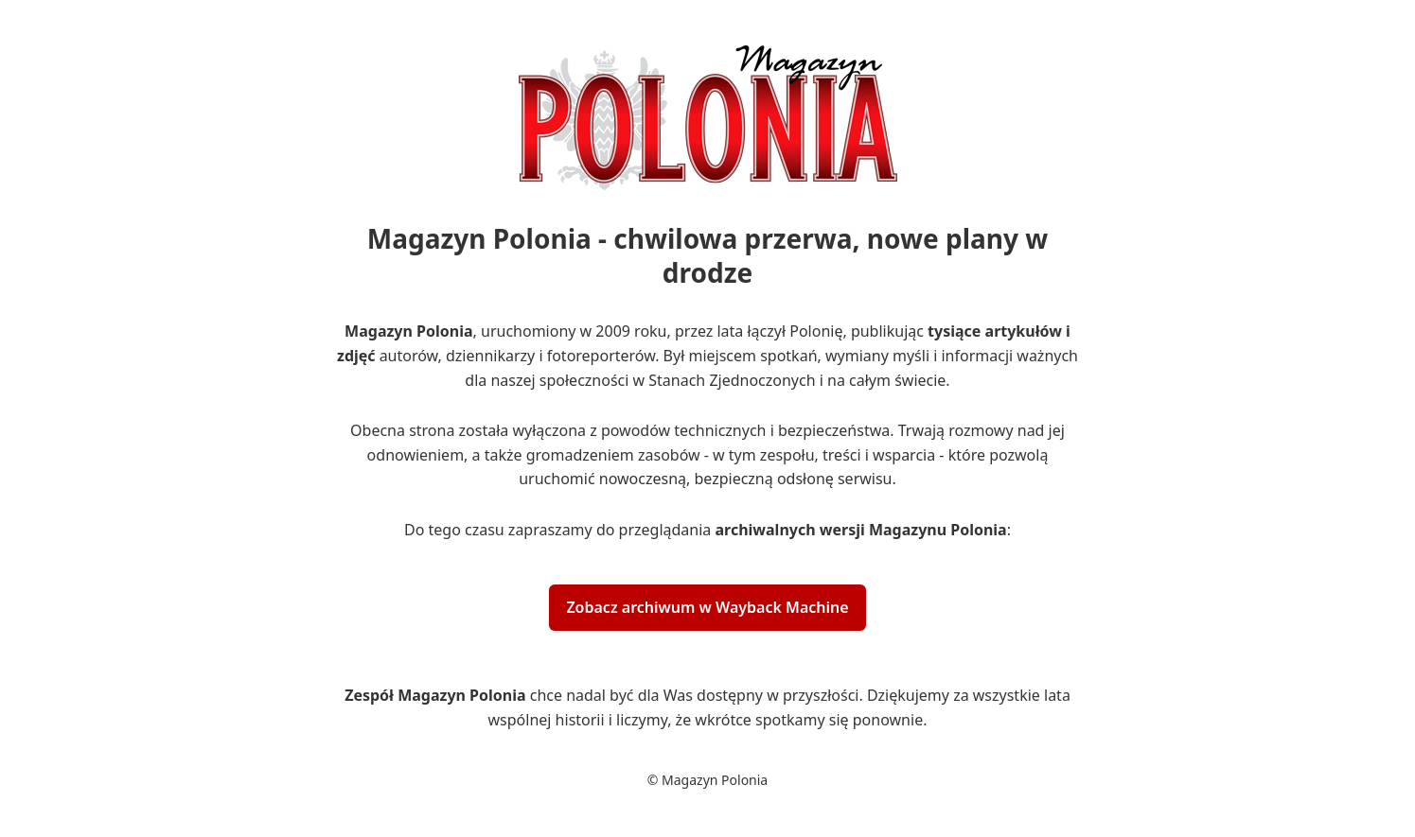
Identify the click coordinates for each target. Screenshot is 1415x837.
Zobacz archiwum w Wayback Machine (707, 607)
